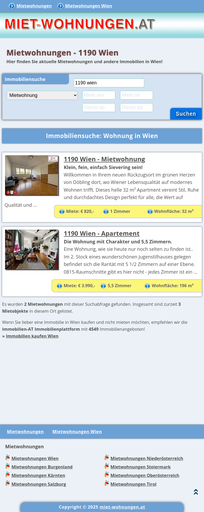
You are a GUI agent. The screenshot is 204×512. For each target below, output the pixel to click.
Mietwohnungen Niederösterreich (146, 458)
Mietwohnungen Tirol (133, 484)
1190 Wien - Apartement (101, 233)
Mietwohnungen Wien (88, 6)
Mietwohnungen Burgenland (42, 467)
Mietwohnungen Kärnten (38, 475)
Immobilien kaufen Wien (32, 336)
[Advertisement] (102, 376)
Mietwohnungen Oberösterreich (144, 475)
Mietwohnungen (34, 6)
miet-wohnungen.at (122, 507)
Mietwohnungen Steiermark (140, 467)
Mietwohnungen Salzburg (38, 484)
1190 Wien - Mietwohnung (104, 159)
